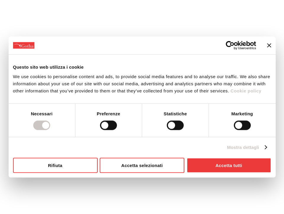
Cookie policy (245, 90)
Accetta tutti (228, 165)
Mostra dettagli (243, 147)
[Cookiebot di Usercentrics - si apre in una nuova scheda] (230, 45)
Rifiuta (55, 165)
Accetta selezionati (142, 165)
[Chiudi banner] (269, 45)
